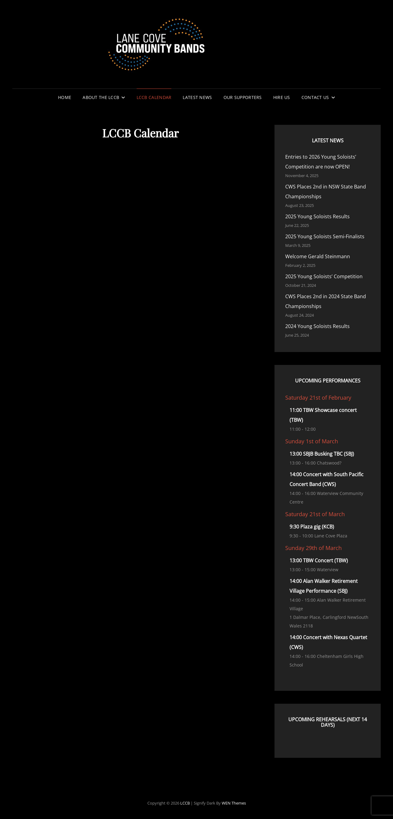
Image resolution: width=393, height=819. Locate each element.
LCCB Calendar (154, 97)
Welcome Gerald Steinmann (317, 256)
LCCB (185, 803)
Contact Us (315, 97)
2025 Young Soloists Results (317, 216)
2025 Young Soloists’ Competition (324, 276)
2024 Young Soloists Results (317, 326)
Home (64, 97)
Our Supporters (243, 97)
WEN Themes (234, 803)
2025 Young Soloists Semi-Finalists (324, 236)
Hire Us (281, 97)
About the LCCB (101, 97)
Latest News (197, 97)
